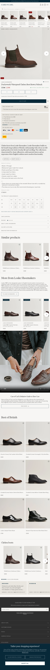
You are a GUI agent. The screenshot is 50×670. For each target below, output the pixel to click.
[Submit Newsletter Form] (47, 609)
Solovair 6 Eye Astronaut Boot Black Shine (36, 530)
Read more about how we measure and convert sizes (16, 211)
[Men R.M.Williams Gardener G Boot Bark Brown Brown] (32, 16)
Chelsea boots (13, 29)
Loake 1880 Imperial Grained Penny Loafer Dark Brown (10, 325)
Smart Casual (16, 159)
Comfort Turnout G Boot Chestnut (22, 24)
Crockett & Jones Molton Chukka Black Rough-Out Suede (37, 492)
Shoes (3, 29)
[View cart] (45, 4)
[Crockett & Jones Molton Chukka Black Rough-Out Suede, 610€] (37, 478)
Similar (10, 237)
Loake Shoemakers (6, 82)
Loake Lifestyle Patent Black (8, 530)
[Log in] (40, 5)
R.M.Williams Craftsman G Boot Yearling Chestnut (11, 268)
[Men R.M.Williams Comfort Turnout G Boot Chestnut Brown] (23, 16)
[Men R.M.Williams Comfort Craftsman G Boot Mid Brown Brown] (14, 16)
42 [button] (19, 92)
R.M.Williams (4, 23)
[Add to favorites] (19, 245)
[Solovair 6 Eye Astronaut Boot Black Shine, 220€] (37, 516)
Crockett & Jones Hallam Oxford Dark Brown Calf (12, 492)
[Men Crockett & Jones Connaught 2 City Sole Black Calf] (37, 437)
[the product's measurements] (25, 204)
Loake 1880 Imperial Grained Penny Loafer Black (30, 325)
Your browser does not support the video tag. (25, 362)
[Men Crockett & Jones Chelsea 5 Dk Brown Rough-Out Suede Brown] (41, 16)
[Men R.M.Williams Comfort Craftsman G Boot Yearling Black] (33, 557)
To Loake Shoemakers (10, 294)
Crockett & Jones (41, 23)
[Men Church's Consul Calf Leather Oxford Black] (12, 437)
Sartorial (6, 159)
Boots (7, 29)
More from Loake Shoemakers (18, 278)
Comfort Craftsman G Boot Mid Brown (13, 24)
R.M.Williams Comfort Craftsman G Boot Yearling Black (33, 571)
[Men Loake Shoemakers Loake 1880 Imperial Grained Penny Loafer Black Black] (32, 309)
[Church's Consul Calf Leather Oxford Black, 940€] (12, 440)
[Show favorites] (42, 5)
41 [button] (6, 92)
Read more (24, 406)
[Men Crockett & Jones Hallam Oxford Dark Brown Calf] (12, 475)
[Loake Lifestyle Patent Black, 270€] (12, 516)
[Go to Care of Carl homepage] (7, 4)
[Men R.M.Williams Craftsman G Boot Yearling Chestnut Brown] (4, 16)
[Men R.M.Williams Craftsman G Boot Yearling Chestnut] (12, 557)
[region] (25, 588)
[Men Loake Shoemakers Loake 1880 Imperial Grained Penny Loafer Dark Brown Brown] (11, 309)
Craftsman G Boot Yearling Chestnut (4, 24)
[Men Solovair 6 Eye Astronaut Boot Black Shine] (37, 513)
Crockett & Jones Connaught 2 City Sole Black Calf (37, 454)
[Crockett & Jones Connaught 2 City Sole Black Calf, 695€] (37, 440)
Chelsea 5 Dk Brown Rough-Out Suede (41, 24)
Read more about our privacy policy (25, 613)
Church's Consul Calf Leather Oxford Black (11, 454)
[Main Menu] (47, 5)
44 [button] (31, 92)
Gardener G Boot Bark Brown (32, 24)
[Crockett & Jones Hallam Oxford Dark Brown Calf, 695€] (12, 478)
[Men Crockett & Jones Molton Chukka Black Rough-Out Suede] (37, 475)
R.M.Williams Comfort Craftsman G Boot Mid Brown (31, 268)
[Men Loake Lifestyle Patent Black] (12, 513)
